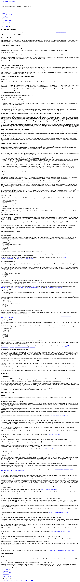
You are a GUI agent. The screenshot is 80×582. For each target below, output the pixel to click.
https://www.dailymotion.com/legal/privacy (60, 531)
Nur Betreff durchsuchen (9, 6)
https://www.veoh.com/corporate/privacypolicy (58, 512)
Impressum (5, 571)
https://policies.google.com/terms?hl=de (9, 287)
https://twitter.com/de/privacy (7, 317)
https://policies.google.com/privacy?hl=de (54, 287)
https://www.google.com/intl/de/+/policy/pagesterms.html (30, 287)
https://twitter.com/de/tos (66, 316)
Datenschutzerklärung (8, 572)
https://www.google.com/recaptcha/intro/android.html (12, 470)
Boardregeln (6, 574)
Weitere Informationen (61, 32)
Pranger (5, 15)
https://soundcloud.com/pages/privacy (49, 489)
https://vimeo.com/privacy (54, 434)
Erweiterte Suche (7, 9)
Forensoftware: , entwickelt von (17, 580)
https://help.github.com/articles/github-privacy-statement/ (22, 347)
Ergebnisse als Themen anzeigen (23, 6)
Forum (4, 13)
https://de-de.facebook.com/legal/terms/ (25, 258)
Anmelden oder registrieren (9, 1)
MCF (4, 18)
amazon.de (5, 17)
